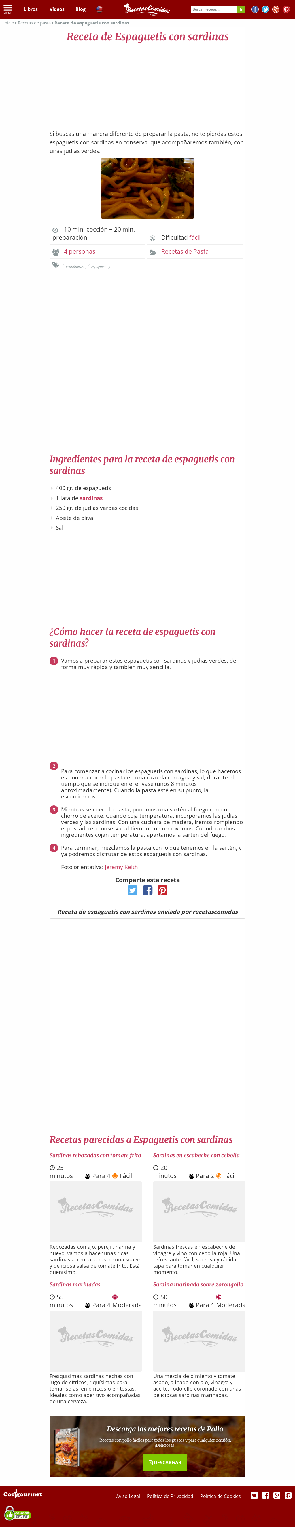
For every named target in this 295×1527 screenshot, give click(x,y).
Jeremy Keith (121, 867)
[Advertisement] (147, 83)
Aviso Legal (128, 1496)
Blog (80, 9)
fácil (195, 237)
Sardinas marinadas (75, 1284)
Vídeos (57, 9)
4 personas (79, 251)
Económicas (74, 266)
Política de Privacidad (170, 1496)
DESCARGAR (165, 1462)
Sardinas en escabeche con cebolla (196, 1155)
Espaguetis (99, 266)
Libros (31, 9)
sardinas (91, 498)
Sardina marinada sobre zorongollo (198, 1284)
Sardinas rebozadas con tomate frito (95, 1155)
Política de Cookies (220, 1496)
